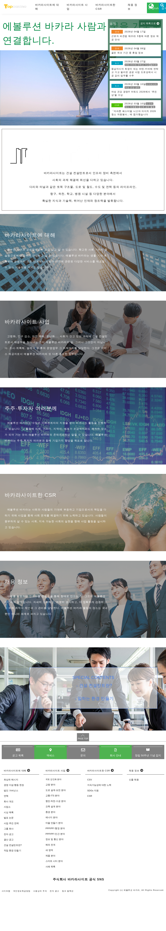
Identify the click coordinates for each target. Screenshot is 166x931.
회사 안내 (115, 790)
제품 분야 (50, 890)
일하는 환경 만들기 (96, 736)
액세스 (50, 790)
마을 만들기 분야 (54, 858)
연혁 (6, 831)
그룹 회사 (9, 864)
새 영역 (49, 885)
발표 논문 (9, 853)
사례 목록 (50, 901)
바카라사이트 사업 (71, 8)
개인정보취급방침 (22, 926)
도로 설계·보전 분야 (56, 825)
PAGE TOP (83, 773)
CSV (89, 814)
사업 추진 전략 (11, 858)
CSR (89, 831)
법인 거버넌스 (11, 825)
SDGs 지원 (93, 825)
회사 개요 (9, 836)
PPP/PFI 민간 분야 (55, 869)
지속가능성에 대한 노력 (99, 820)
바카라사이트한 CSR (95, 8)
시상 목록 (9, 847)
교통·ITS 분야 (53, 830)
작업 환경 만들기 (12, 885)
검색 (157, 11)
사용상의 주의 (40, 926)
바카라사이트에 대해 (45, 8)
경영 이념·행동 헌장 (14, 820)
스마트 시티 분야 (54, 896)
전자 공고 (9, 869)
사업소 (7, 842)
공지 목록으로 (148, 26)
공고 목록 (18, 790)
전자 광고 (55, 926)
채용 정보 (118, 8)
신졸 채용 (134, 814)
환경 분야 (50, 847)
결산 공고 (9, 874)
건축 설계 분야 (53, 841)
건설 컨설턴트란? (96, 721)
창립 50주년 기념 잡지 (148, 790)
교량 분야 (50, 819)
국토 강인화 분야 (54, 814)
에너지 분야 (52, 852)
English (140, 11)
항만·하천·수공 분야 (56, 836)
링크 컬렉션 (68, 926)
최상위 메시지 (11, 814)
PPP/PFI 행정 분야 (55, 863)
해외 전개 (50, 879)
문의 (83, 790)
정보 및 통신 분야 (54, 874)
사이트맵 (6, 926)
